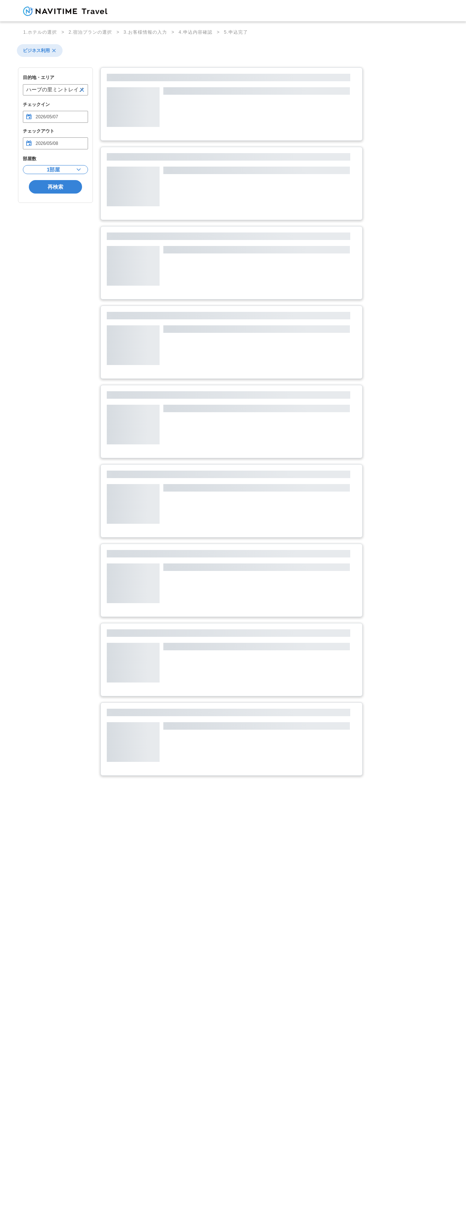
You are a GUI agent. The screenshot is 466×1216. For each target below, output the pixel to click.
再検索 (55, 187)
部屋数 (29, 158)
